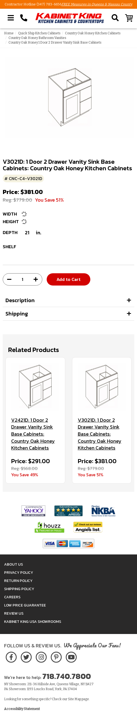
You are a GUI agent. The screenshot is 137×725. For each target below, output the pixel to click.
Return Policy (18, 581)
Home (9, 33)
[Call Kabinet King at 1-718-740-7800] (23, 18)
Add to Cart (68, 279)
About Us (13, 564)
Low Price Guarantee (25, 605)
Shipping (16, 314)
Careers (12, 597)
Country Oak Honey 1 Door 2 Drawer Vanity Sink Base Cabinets (55, 42)
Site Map (74, 699)
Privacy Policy (18, 572)
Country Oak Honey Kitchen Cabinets (93, 33)
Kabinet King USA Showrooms (32, 621)
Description (20, 300)
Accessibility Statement (22, 709)
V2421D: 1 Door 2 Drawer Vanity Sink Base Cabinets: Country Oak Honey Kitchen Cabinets (33, 434)
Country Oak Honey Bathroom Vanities (37, 38)
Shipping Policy (19, 589)
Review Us (13, 613)
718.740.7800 (66, 676)
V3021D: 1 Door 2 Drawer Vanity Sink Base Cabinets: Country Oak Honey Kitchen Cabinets (99, 434)
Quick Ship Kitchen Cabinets (39, 33)
